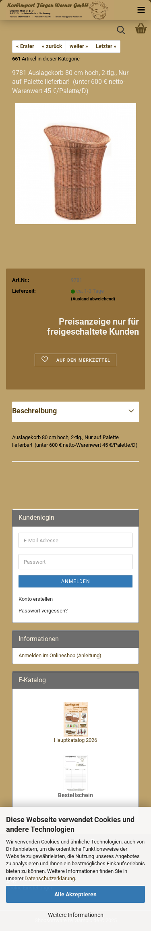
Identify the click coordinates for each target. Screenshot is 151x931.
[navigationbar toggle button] (141, 10)
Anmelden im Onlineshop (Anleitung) (60, 655)
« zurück (52, 46)
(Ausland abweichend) (93, 299)
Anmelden (75, 581)
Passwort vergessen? (43, 611)
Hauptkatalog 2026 (75, 740)
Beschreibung (34, 410)
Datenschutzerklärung (50, 878)
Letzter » (106, 46)
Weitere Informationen (75, 915)
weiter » (79, 46)
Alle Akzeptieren (75, 894)
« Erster (25, 46)
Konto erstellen (36, 599)
